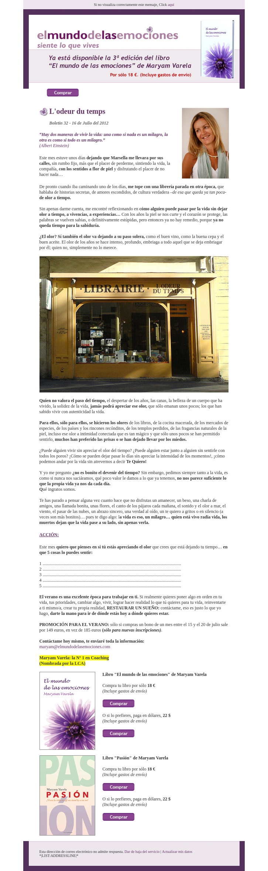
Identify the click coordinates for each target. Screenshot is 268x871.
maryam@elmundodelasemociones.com (74, 646)
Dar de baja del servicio (141, 852)
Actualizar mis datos (177, 852)
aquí (171, 5)
